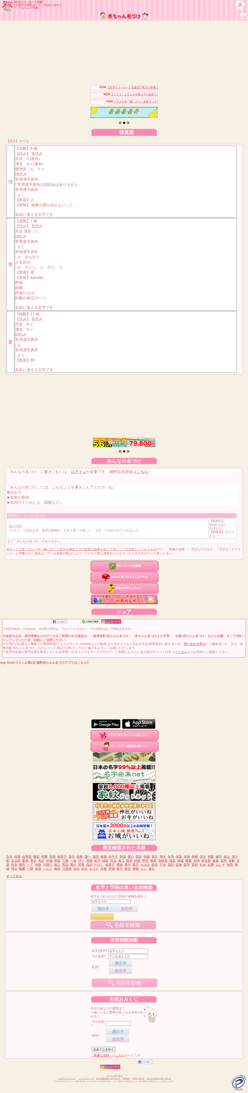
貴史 (33, 860)
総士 (227, 856)
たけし (99, 864)
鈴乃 (97, 860)
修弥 (57, 868)
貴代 (71, 856)
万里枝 (67, 868)
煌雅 (79, 856)
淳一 (81, 860)
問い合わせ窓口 (195, 644)
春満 (103, 856)
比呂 (76, 868)
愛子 (135, 864)
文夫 (9, 856)
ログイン (78, 472)
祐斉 (38, 868)
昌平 (187, 864)
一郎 (30, 868)
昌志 (89, 864)
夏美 (25, 860)
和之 (41, 860)
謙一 (88, 856)
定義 (103, 868)
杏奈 (38, 864)
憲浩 (65, 864)
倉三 (121, 860)
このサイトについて (67, 1078)
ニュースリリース (86, 1078)
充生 (203, 856)
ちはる (145, 864)
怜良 (14, 864)
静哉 (180, 860)
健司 (219, 856)
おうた (94, 868)
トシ (143, 868)
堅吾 (145, 860)
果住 (128, 868)
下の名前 (98, 956)
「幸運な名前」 (101, 1055)
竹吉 (113, 860)
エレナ (220, 864)
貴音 (139, 856)
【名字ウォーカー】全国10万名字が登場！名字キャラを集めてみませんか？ (156, 87)
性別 (95, 967)
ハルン (48, 868)
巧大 (163, 864)
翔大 (163, 856)
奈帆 (232, 860)
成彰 (105, 860)
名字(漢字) (99, 951)
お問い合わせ (138, 1078)
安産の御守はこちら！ (124, 588)
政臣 (172, 860)
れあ (203, 864)
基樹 (195, 856)
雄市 (22, 864)
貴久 (155, 856)
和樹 (89, 860)
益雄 (179, 864)
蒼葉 (215, 860)
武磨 (211, 864)
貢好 (195, 864)
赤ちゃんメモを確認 (124, 565)
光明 (196, 860)
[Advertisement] (124, 52)
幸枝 (187, 856)
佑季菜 (27, 856)
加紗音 (163, 860)
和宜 (57, 860)
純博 (17, 856)
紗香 (137, 860)
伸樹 (135, 868)
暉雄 (120, 864)
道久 (151, 868)
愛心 (131, 856)
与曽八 (48, 864)
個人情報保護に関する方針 (108, 1078)
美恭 (52, 856)
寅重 (211, 856)
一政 (73, 860)
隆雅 (188, 860)
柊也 (155, 864)
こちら (142, 472)
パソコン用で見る (114, 1075)
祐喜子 (110, 864)
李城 (111, 868)
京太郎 (16, 860)
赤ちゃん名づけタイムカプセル (124, 577)
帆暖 (22, 868)
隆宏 (36, 856)
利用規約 (126, 1078)
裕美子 (62, 856)
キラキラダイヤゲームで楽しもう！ (124, 735)
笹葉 (179, 856)
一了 (30, 864)
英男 (81, 864)
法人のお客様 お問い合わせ (158, 1078)
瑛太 (14, 868)
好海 (49, 860)
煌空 (96, 856)
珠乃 (120, 868)
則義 (147, 856)
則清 (123, 856)
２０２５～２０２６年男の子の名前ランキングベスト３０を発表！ (154, 94)
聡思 (129, 860)
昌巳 (171, 864)
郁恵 (153, 860)
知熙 (230, 864)
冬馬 (171, 856)
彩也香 (206, 860)
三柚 (65, 860)
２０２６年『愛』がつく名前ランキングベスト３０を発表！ (153, 101)
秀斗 (128, 864)
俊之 (57, 864)
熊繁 (44, 856)
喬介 (73, 864)
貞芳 (223, 860)
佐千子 (113, 856)
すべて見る (14, 876)
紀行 (84, 868)
